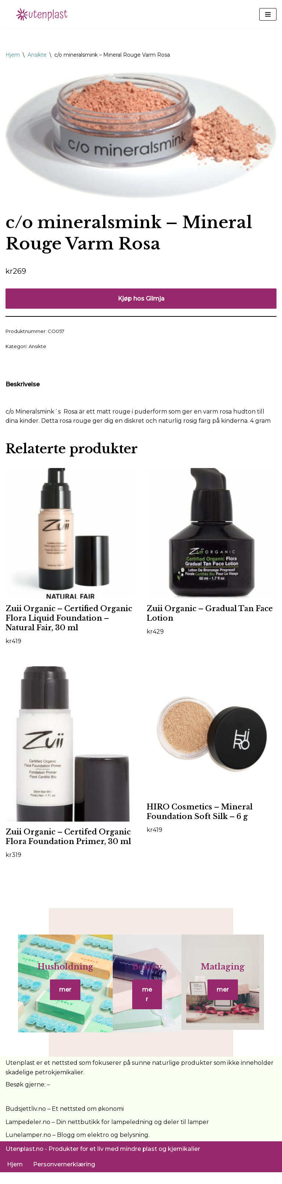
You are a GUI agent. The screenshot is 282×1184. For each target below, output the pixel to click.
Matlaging (231, 976)
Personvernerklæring (64, 1176)
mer (57, 999)
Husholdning (57, 976)
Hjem (13, 55)
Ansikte (37, 55)
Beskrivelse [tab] (23, 384)
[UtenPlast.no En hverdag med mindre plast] (44, 14)
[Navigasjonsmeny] (267, 14)
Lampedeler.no (28, 1133)
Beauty (147, 976)
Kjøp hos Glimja (141, 298)
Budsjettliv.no (26, 1120)
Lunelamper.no (28, 1146)
